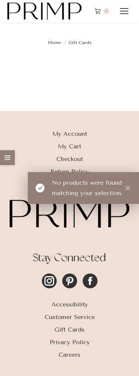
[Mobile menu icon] (124, 11)
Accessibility (70, 304)
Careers (69, 354)
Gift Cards (69, 329)
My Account (69, 133)
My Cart (69, 146)
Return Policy (69, 171)
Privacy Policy (70, 342)
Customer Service (69, 316)
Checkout (69, 158)
